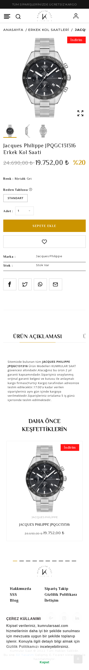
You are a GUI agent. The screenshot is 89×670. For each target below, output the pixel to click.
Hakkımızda (20, 588)
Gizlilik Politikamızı (22, 646)
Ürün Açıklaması (37, 336)
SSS (13, 594)
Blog (14, 600)
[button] (7, 652)
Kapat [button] (44, 662)
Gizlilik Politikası (60, 594)
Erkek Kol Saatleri (48, 30)
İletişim (51, 600)
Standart (15, 198)
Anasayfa (13, 30)
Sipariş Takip (56, 588)
